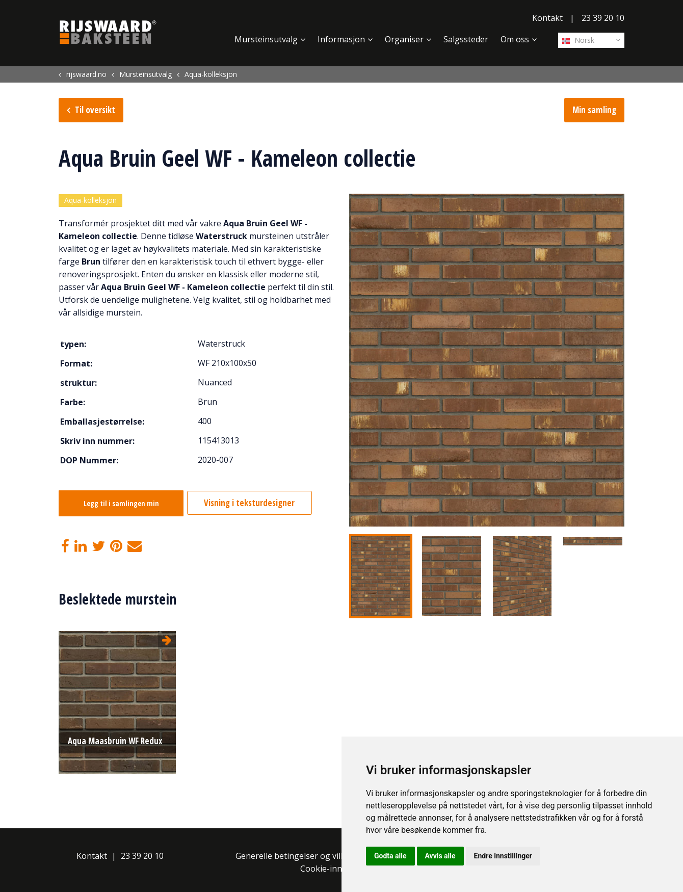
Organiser (404, 39)
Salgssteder (465, 39)
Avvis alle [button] (440, 856)
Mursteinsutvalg (266, 39)
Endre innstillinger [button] (503, 856)
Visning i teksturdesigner (256, 504)
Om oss (515, 39)
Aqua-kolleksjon (90, 201)
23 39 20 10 (603, 17)
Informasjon (341, 39)
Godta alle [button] (390, 856)
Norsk (578, 40)
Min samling (594, 110)
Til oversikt (95, 110)
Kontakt (547, 17)
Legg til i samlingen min (121, 505)
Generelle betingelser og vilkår (294, 855)
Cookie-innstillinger (338, 868)
